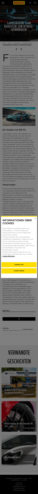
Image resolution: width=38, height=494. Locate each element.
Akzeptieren (19, 271)
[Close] (35, 218)
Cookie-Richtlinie (8, 256)
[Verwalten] (18, 264)
